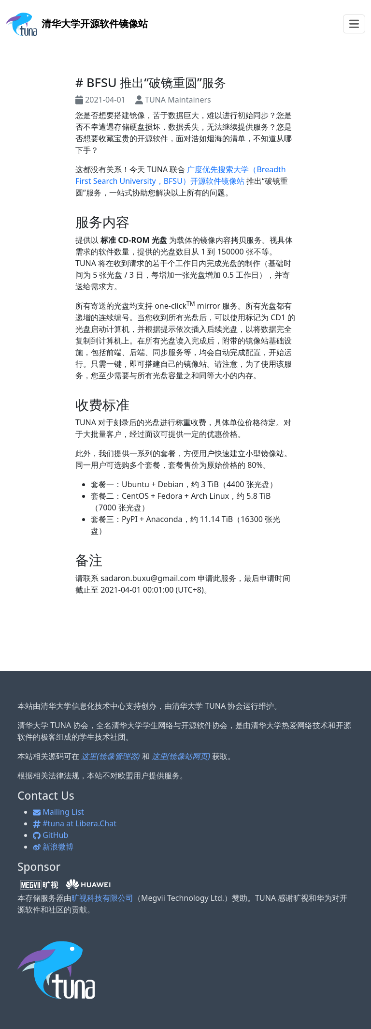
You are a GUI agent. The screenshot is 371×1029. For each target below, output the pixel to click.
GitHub (50, 835)
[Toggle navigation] (354, 24)
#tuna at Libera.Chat (74, 823)
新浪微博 (53, 846)
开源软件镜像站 (77, 23)
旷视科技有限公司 (102, 898)
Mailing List (58, 811)
